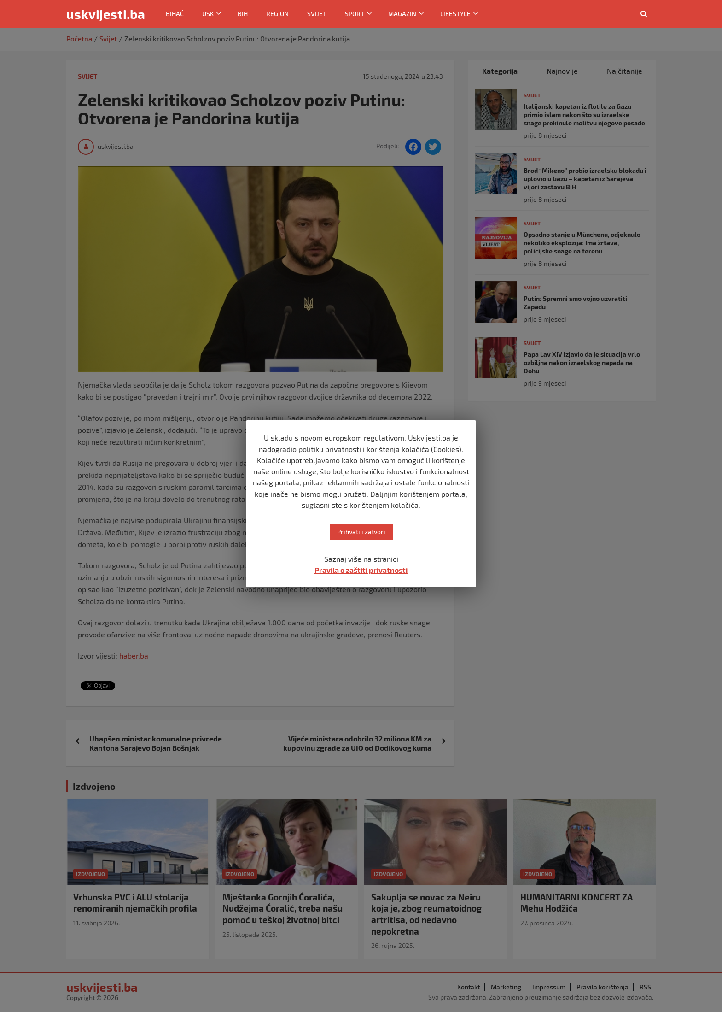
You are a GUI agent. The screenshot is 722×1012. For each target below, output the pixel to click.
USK (208, 14)
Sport (354, 14)
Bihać (175, 14)
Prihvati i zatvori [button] (361, 531)
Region (277, 14)
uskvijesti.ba (105, 13)
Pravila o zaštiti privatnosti (361, 569)
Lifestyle (455, 14)
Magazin (402, 14)
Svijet (316, 14)
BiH (243, 14)
